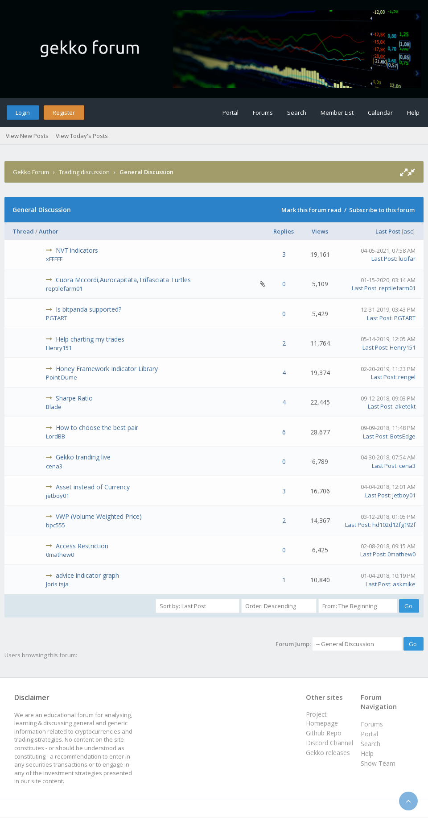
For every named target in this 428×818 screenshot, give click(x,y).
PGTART (56, 318)
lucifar (407, 259)
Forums (263, 113)
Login (23, 113)
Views (320, 231)
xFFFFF (54, 259)
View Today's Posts (82, 136)
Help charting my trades (90, 339)
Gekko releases (328, 752)
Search (296, 113)
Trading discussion (84, 172)
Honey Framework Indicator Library (107, 368)
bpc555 (55, 525)
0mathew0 (60, 555)
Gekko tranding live (83, 457)
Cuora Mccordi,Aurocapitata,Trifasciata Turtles (123, 279)
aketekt (405, 406)
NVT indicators (77, 250)
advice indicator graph (87, 575)
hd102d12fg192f (394, 525)
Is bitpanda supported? (88, 309)
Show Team (378, 763)
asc (408, 231)
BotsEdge (403, 436)
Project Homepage (322, 718)
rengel (407, 377)
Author (48, 231)
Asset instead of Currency (93, 487)
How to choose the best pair (97, 427)
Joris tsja (57, 584)
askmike (404, 584)
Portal (230, 113)
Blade (54, 407)
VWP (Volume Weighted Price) (99, 516)
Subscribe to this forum (382, 210)
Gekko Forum (31, 172)
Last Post (387, 231)
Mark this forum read (311, 210)
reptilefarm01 (64, 288)
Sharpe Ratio (74, 398)
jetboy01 (57, 496)
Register (64, 113)
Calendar (380, 113)
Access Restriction (82, 546)
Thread (23, 231)
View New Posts (27, 136)
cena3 (54, 466)
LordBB (55, 436)
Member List (337, 113)
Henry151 (59, 348)
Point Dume (61, 377)
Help (413, 113)
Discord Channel (329, 743)
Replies (283, 231)
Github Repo (324, 733)
